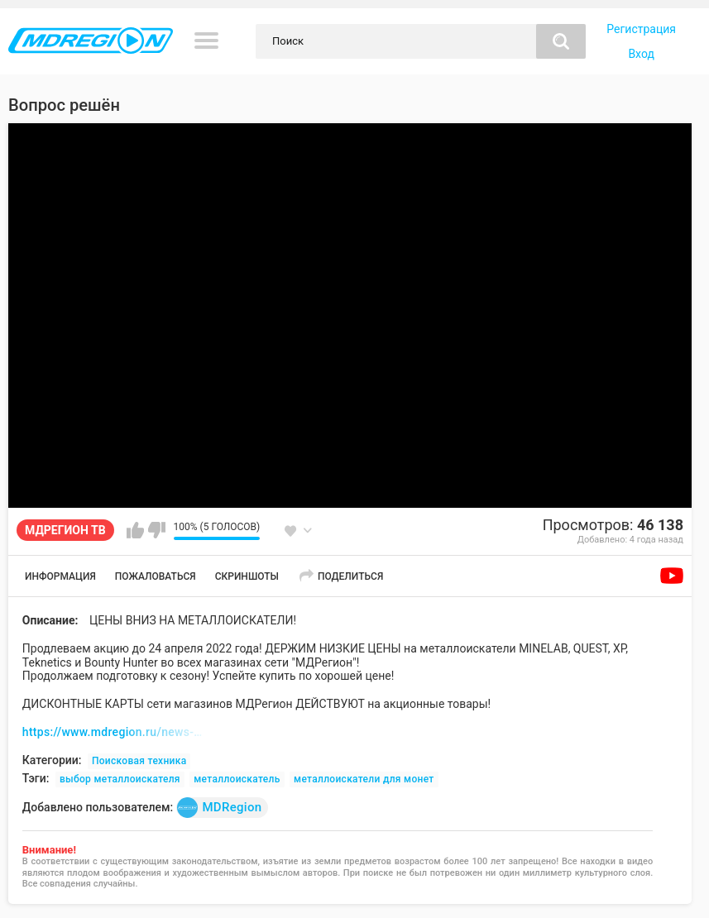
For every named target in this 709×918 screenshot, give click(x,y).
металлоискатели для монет (364, 779)
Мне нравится (135, 530)
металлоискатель (237, 779)
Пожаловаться (155, 576)
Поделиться (350, 576)
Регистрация (641, 29)
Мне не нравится (156, 530)
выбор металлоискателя (120, 779)
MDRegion (219, 807)
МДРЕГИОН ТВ (65, 530)
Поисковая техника (139, 761)
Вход (641, 53)
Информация (60, 576)
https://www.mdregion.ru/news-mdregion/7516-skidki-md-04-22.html (113, 732)
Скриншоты (247, 576)
